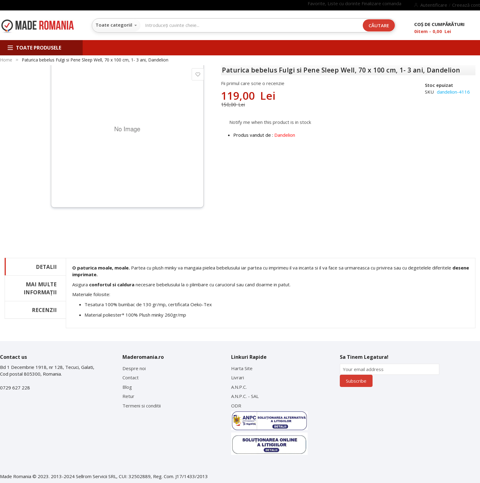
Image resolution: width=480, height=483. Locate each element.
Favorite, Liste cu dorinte (335, 3)
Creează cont (466, 5)
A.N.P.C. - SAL (245, 396)
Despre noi (134, 368)
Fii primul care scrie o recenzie (252, 83)
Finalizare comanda (381, 3)
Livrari (237, 377)
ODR (236, 406)
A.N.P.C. (239, 387)
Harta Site (242, 368)
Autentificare (433, 5)
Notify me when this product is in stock (270, 122)
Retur (128, 396)
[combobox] (252, 25)
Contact (130, 377)
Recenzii (44, 310)
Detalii (46, 266)
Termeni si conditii (141, 406)
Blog (127, 387)
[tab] (35, 266)
